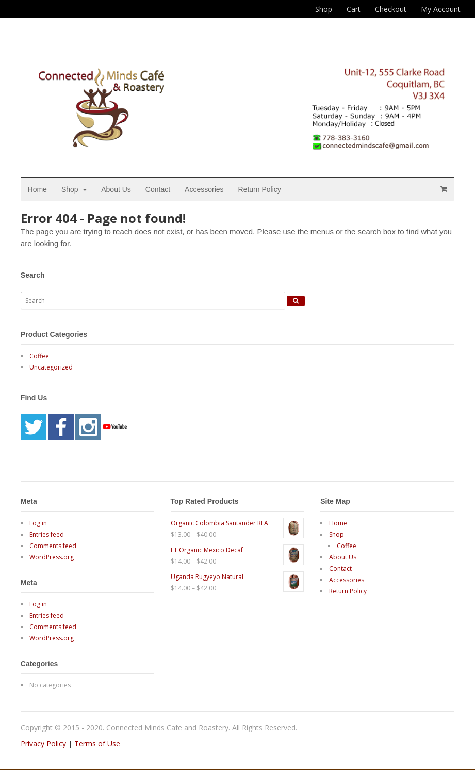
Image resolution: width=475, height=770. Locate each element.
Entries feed (46, 534)
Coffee (39, 355)
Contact (157, 189)
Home (37, 189)
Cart (354, 9)
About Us (117, 189)
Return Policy (259, 189)
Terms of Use (97, 744)
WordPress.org (51, 557)
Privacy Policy (43, 744)
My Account (441, 9)
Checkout (390, 9)
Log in (38, 523)
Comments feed (52, 545)
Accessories (204, 189)
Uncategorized (51, 367)
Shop (323, 9)
